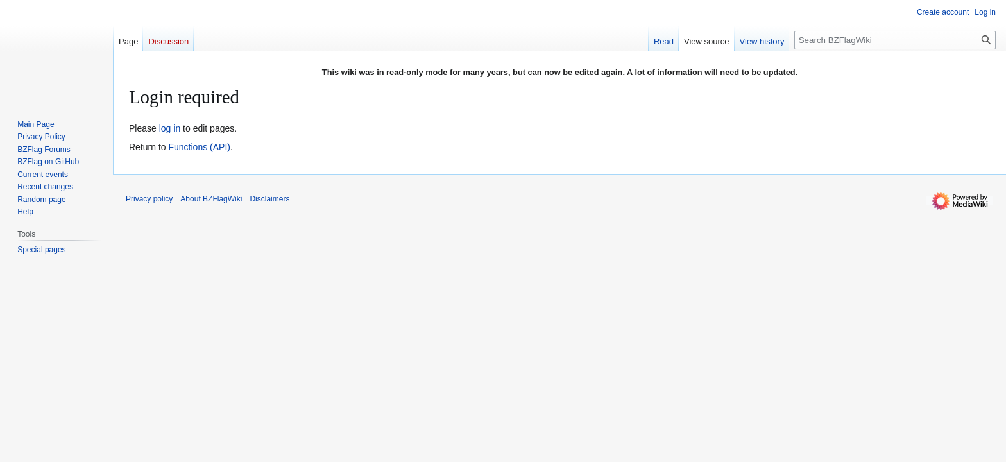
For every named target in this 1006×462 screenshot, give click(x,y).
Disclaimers (269, 198)
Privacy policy (149, 198)
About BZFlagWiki (211, 198)
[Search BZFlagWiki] (895, 40)
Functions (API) (199, 147)
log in (169, 128)
